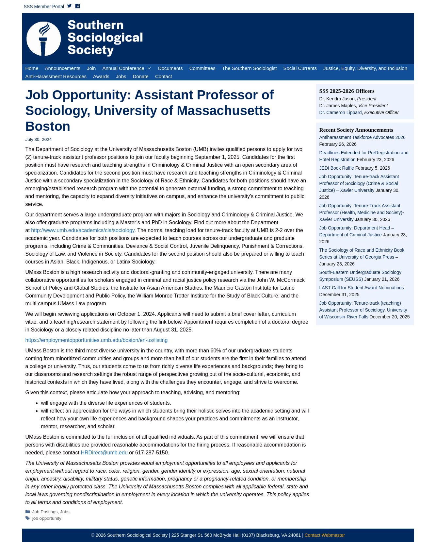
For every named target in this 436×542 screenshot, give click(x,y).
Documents (170, 68)
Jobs (121, 76)
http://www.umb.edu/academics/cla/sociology (82, 230)
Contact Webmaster (325, 535)
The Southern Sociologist (249, 68)
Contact (163, 76)
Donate (141, 76)
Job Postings (45, 511)
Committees (202, 68)
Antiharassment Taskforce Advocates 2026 (362, 137)
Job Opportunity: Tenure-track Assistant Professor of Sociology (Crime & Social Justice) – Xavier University (359, 183)
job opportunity (46, 518)
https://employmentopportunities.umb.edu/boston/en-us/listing (96, 340)
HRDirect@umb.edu (104, 452)
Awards (101, 76)
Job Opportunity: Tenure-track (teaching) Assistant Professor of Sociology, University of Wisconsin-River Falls (363, 309)
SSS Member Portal (44, 6)
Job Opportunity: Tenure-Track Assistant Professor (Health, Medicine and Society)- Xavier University (361, 212)
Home (32, 68)
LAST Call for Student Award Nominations (361, 287)
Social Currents (300, 68)
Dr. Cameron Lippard (340, 112)
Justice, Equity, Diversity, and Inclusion (365, 68)
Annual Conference (128, 68)
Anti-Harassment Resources (56, 76)
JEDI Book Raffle (336, 168)
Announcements (62, 68)
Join (91, 68)
